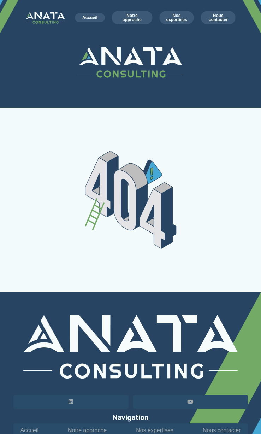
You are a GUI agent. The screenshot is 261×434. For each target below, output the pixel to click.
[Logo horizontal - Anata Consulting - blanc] (130, 346)
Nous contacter (222, 430)
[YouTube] (190, 402)
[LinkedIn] (71, 402)
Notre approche (87, 430)
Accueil (29, 430)
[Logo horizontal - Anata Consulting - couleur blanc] (45, 18)
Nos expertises (154, 430)
